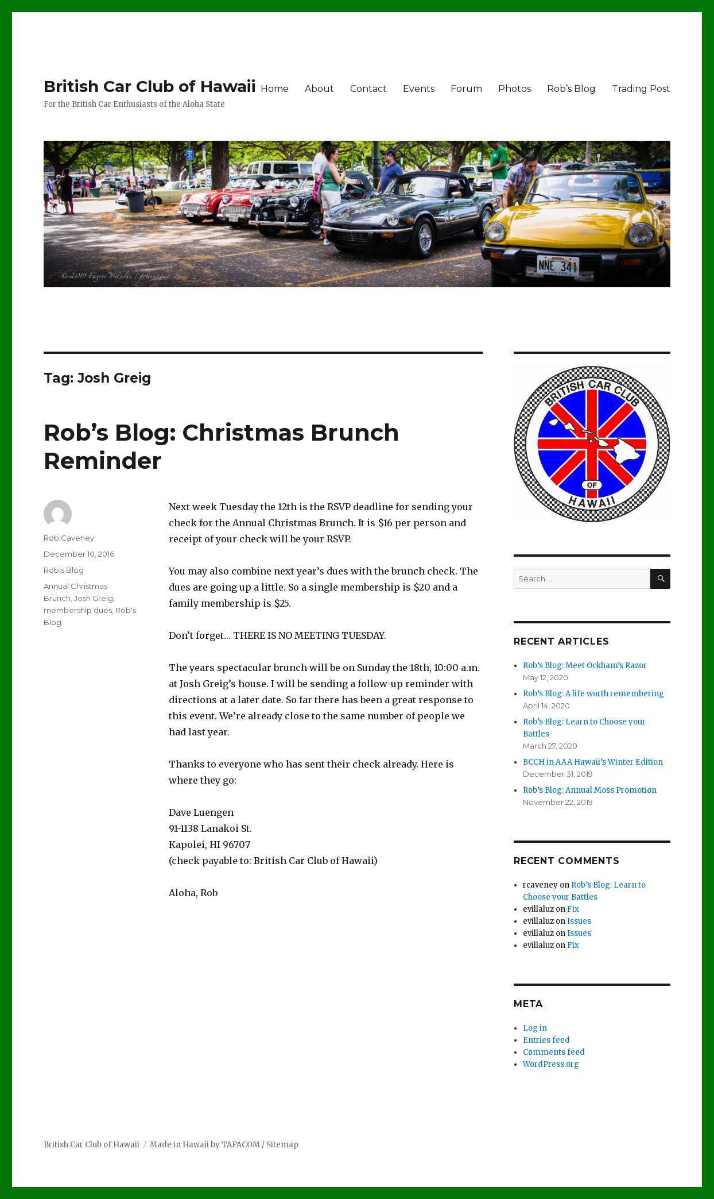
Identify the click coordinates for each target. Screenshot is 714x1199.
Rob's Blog (64, 570)
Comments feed (554, 1052)
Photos (514, 88)
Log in (535, 1028)
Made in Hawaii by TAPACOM (205, 1145)
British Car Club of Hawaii (150, 86)
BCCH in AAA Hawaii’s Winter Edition (593, 762)
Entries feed (546, 1040)
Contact (368, 88)
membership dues (78, 610)
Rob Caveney (69, 537)
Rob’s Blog (571, 88)
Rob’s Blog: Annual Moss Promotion (590, 790)
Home (275, 88)
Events (418, 88)
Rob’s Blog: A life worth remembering (593, 694)
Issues (579, 921)
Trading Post (641, 88)
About (319, 88)
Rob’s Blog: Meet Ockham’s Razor (585, 665)
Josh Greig (93, 598)
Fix (573, 909)
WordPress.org (551, 1064)
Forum (466, 88)
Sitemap (282, 1145)
